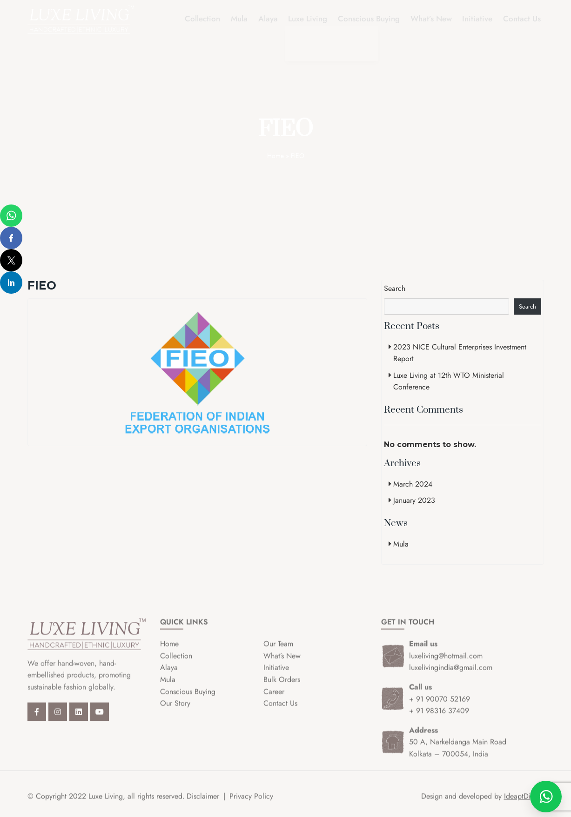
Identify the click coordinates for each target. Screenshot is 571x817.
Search (394, 288)
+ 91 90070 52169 (439, 706)
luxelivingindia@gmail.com (450, 675)
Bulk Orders (281, 687)
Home (275, 155)
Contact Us (523, 19)
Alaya (275, 19)
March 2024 (412, 484)
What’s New (434, 19)
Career (273, 699)
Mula (247, 19)
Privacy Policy (251, 803)
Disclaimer (203, 803)
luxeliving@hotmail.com (446, 663)
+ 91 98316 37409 (439, 718)
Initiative (479, 19)
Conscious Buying (373, 19)
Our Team (278, 651)
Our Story (175, 710)
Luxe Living (313, 19)
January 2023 (414, 500)
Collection (212, 19)
